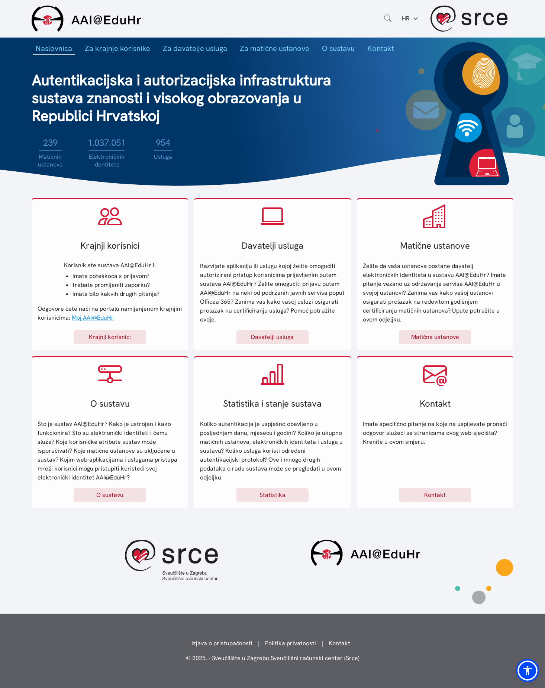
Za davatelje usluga (195, 48)
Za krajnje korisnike (117, 48)
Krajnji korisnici (110, 337)
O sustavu (338, 48)
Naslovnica (54, 48)
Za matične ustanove (274, 48)
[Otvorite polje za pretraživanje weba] (388, 18)
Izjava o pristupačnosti (221, 643)
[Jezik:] (410, 18)
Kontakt (380, 48)
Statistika (272, 495)
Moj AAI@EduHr (93, 318)
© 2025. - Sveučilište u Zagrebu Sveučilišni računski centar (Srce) (272, 658)
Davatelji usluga (272, 337)
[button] (527, 670)
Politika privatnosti (290, 643)
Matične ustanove (435, 337)
